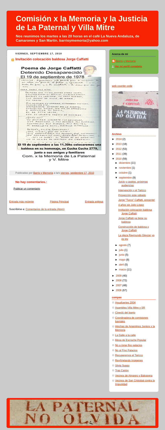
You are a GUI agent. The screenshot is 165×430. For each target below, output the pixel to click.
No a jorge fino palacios (128, 345)
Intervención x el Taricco (132, 190)
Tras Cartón (122, 370)
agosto (123, 245)
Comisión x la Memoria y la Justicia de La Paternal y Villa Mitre (81, 23)
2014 (119, 139)
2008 (119, 280)
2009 (119, 275)
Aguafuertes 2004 (125, 302)
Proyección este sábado (132, 195)
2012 (119, 149)
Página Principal (59, 201)
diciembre (125, 162)
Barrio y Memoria (126, 61)
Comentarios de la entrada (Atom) (45, 209)
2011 (119, 153)
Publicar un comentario (27, 188)
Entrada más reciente (21, 201)
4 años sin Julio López (131, 205)
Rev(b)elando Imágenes (129, 360)
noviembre (125, 167)
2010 (119, 158)
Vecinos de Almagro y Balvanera (133, 375)
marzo (123, 269)
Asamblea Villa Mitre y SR (130, 307)
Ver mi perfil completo (128, 66)
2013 (119, 144)
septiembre (126, 177)
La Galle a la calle (125, 335)
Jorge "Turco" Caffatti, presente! (136, 200)
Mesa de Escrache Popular (130, 340)
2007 (119, 285)
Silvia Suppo (122, 365)
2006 (119, 290)
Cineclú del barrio (125, 312)
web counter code (122, 86)
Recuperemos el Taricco (129, 355)
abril (122, 264)
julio (121, 250)
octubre (123, 172)
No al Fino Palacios (126, 350)
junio (122, 254)
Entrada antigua (94, 201)
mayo (122, 259)
